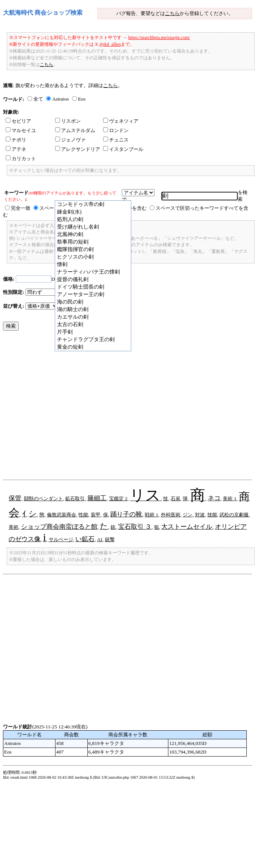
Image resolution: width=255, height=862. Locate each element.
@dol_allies (110, 44)
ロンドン (116, 130)
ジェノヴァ (70, 140)
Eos (82, 99)
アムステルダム (75, 130)
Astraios (60, 99)
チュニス (116, 140)
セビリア (18, 121)
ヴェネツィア (120, 121)
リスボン (68, 121)
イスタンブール (123, 149)
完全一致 (20, 208)
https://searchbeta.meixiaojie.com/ (159, 37)
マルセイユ (21, 130)
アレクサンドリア (77, 149)
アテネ (16, 149)
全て (38, 99)
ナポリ (16, 140)
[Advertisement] (70, 407)
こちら (172, 13)
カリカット (21, 158)
